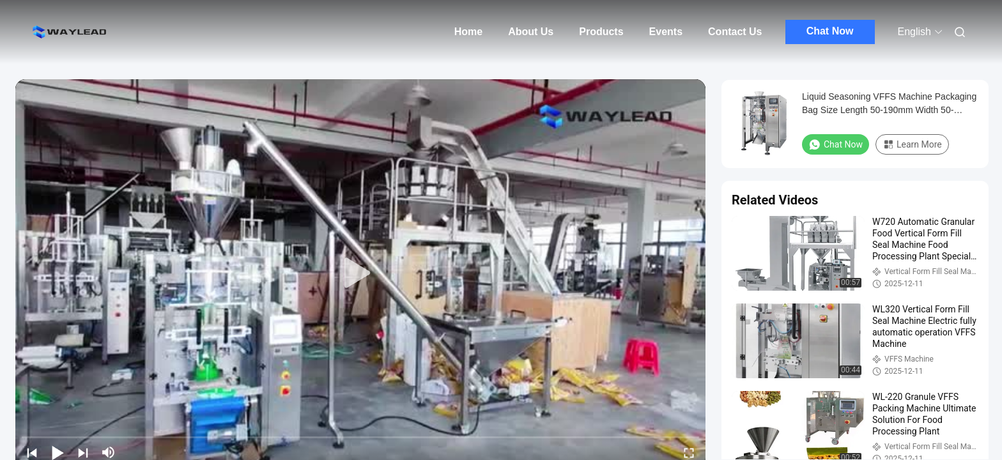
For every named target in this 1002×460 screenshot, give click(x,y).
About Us (530, 31)
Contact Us (735, 31)
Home (468, 31)
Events (665, 31)
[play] (360, 273)
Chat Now (830, 31)
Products (601, 31)
